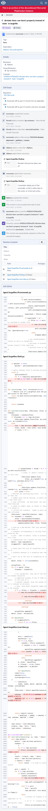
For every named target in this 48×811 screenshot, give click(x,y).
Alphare (6, 50)
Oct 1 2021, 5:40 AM (13, 116)
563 (7, 163)
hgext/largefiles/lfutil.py (16, 275)
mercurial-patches (16, 50)
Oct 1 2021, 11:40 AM (14, 150)
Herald (8, 120)
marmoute (19, 34)
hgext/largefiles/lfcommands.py (19, 268)
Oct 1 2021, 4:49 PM (13, 220)
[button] (46, 3)
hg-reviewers (12, 70)
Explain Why (29, 229)
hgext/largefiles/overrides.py (18, 279)
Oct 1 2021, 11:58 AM (14, 200)
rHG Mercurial (9, 95)
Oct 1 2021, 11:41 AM (14, 176)
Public (18, 28)
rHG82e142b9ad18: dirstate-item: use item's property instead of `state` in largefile (24, 77)
